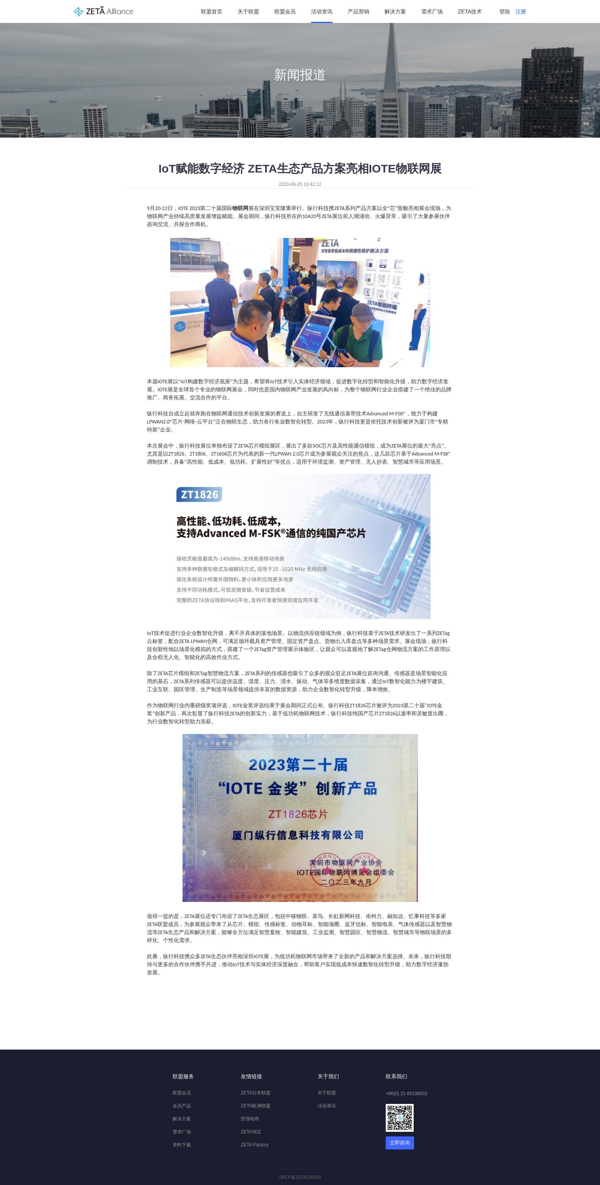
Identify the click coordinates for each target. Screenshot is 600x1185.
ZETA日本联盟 (256, 1092)
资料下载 (182, 1145)
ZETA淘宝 (251, 1132)
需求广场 (432, 11)
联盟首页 (211, 11)
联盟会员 (285, 11)
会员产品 (182, 1105)
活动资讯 (322, 11)
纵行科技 (103, 11)
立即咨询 (400, 1143)
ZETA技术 (470, 11)
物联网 (288, 389)
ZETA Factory (254, 1145)
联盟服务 (183, 1076)
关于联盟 (248, 11)
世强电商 (250, 1119)
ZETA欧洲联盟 (256, 1105)
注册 (520, 11)
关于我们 (328, 1076)
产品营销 (358, 11)
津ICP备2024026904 (300, 1177)
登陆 (504, 11)
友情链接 (251, 1076)
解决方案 (395, 11)
